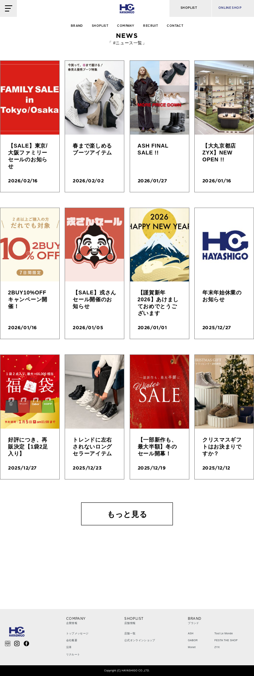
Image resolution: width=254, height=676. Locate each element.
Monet (191, 647)
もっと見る (127, 514)
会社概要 (71, 640)
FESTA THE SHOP (226, 640)
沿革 (69, 647)
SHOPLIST (100, 26)
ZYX (217, 647)
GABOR (193, 640)
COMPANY (125, 26)
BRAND (77, 26)
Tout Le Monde (224, 633)
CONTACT (175, 26)
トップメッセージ (77, 633)
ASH (191, 633)
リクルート (73, 654)
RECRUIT (150, 26)
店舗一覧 (129, 633)
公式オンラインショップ (139, 640)
